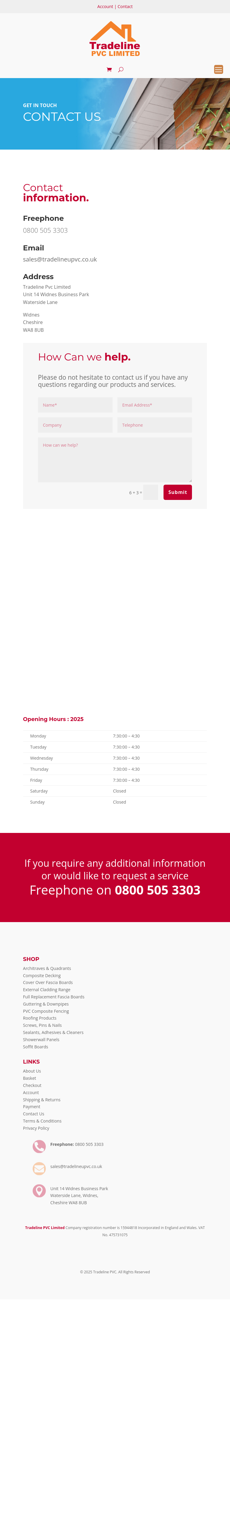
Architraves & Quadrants (47, 968)
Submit (177, 492)
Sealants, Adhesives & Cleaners (53, 1032)
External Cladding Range (46, 989)
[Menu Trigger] (218, 69)
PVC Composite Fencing (46, 1011)
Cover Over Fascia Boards (48, 982)
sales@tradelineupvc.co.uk (60, 259)
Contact (125, 6)
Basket (29, 1078)
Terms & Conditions (42, 1121)
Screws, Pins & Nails (42, 1025)
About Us (32, 1071)
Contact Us (33, 1114)
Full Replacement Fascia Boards (53, 997)
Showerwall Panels (41, 1039)
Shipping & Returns (41, 1099)
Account (105, 6)
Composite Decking (42, 975)
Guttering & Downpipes (46, 1004)
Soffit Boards (35, 1047)
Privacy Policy (36, 1128)
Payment (31, 1106)
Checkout (32, 1085)
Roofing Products (40, 1018)
